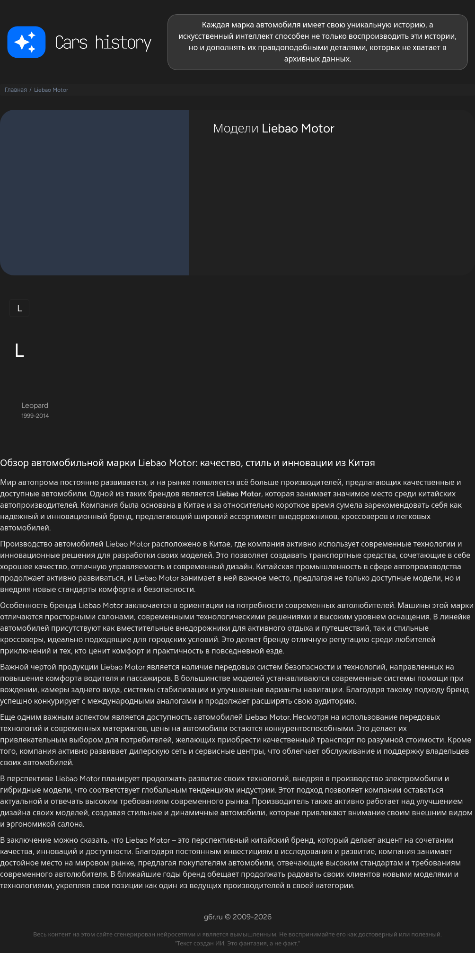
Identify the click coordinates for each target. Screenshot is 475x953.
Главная (16, 90)
